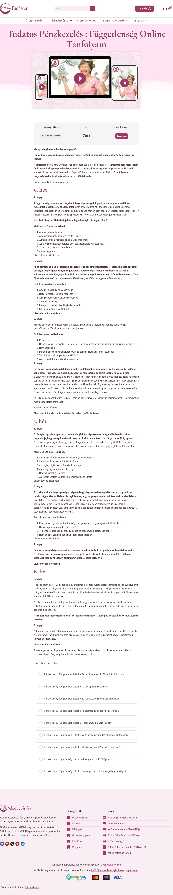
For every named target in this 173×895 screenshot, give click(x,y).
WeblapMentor (32, 887)
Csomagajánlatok (87, 20)
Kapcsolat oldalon (112, 864)
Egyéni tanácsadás (115, 20)
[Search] (92, 8)
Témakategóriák (61, 20)
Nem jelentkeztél (51, 135)
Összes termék (35, 20)
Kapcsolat (139, 20)
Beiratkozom (122, 136)
